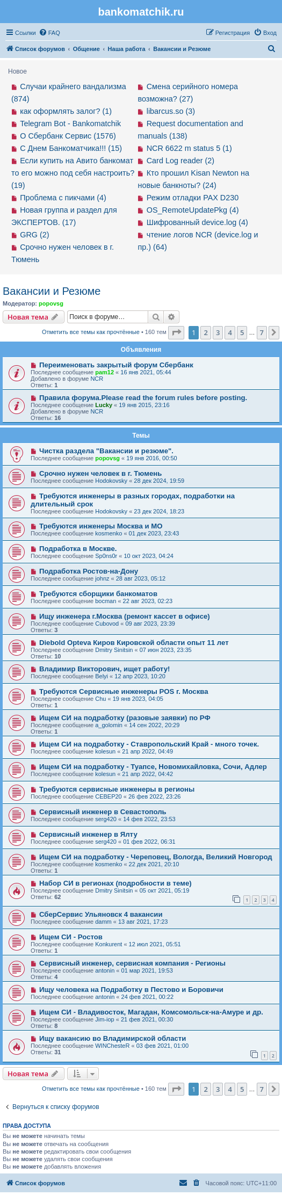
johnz (102, 578)
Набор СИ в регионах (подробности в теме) (115, 883)
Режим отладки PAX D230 (193, 197)
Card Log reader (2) (180, 160)
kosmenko (108, 533)
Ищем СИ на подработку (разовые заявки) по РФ (125, 718)
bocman (105, 601)
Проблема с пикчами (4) (63, 197)
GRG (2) (34, 234)
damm (103, 921)
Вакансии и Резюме (51, 291)
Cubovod (107, 623)
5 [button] (242, 332)
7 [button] (262, 332)
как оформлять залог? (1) (66, 111)
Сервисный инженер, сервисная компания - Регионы (132, 963)
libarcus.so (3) (171, 111)
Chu (100, 698)
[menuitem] (49, 32)
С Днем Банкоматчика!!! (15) (71, 148)
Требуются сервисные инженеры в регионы (116, 789)
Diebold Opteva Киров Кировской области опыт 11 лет (134, 643)
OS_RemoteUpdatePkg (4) (193, 210)
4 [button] (230, 332)
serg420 (106, 819)
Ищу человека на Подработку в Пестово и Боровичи (131, 989)
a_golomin (108, 725)
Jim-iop (104, 1019)
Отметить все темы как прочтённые (91, 332)
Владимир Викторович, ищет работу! (104, 669)
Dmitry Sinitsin (114, 650)
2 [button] (205, 332)
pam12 (104, 372)
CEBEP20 (108, 796)
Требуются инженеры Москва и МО (101, 526)
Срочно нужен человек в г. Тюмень (100, 473)
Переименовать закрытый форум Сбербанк (116, 365)
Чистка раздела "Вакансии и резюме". (106, 451)
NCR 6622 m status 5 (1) (189, 148)
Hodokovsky (111, 480)
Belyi (101, 676)
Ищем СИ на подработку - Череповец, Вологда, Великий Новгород (155, 857)
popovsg (51, 303)
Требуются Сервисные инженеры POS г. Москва (123, 691)
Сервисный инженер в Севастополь (103, 812)
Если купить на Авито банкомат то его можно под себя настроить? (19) (72, 173)
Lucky (103, 405)
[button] (176, 332)
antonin (104, 970)
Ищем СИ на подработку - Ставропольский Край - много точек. (149, 744)
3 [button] (218, 332)
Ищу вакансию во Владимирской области (112, 1038)
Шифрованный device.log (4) (197, 222)
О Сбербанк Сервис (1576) (68, 136)
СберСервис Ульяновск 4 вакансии (101, 914)
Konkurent (108, 944)
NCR (96, 378)
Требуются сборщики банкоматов (98, 594)
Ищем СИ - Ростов (71, 937)
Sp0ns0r (106, 556)
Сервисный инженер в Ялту (88, 834)
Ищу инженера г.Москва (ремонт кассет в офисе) (124, 616)
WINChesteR (112, 1045)
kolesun (105, 751)
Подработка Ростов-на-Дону (88, 571)
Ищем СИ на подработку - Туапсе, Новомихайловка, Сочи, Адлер (153, 767)
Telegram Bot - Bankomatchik (70, 123)
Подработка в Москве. (78, 549)
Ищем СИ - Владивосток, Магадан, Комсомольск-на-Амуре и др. (151, 1012)
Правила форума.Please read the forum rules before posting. (143, 398)
